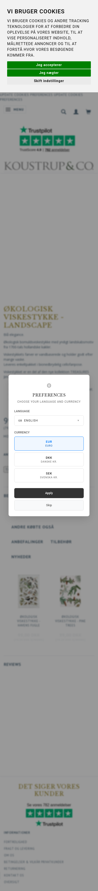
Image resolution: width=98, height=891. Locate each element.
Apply (49, 493)
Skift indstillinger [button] (49, 81)
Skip (49, 505)
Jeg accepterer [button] (49, 65)
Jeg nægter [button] (49, 73)
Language (22, 411)
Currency (22, 432)
